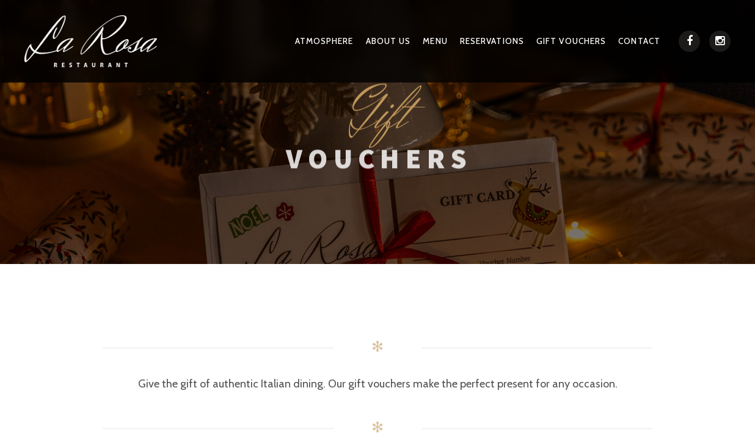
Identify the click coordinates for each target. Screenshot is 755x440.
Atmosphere (343, 45)
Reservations (503, 45)
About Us (404, 45)
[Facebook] (689, 46)
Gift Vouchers (577, 45)
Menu (449, 45)
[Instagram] (720, 46)
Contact (640, 45)
